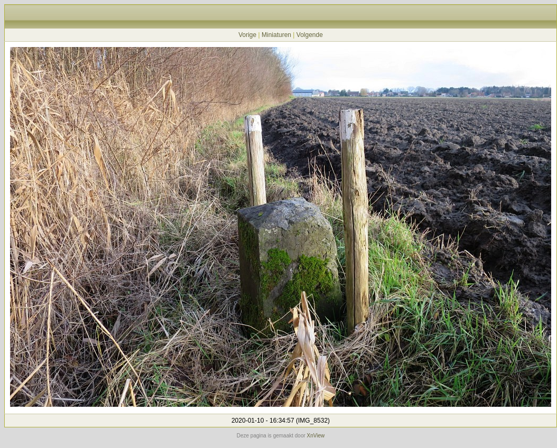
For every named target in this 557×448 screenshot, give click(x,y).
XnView (316, 435)
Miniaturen (276, 35)
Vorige (247, 35)
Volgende (309, 35)
